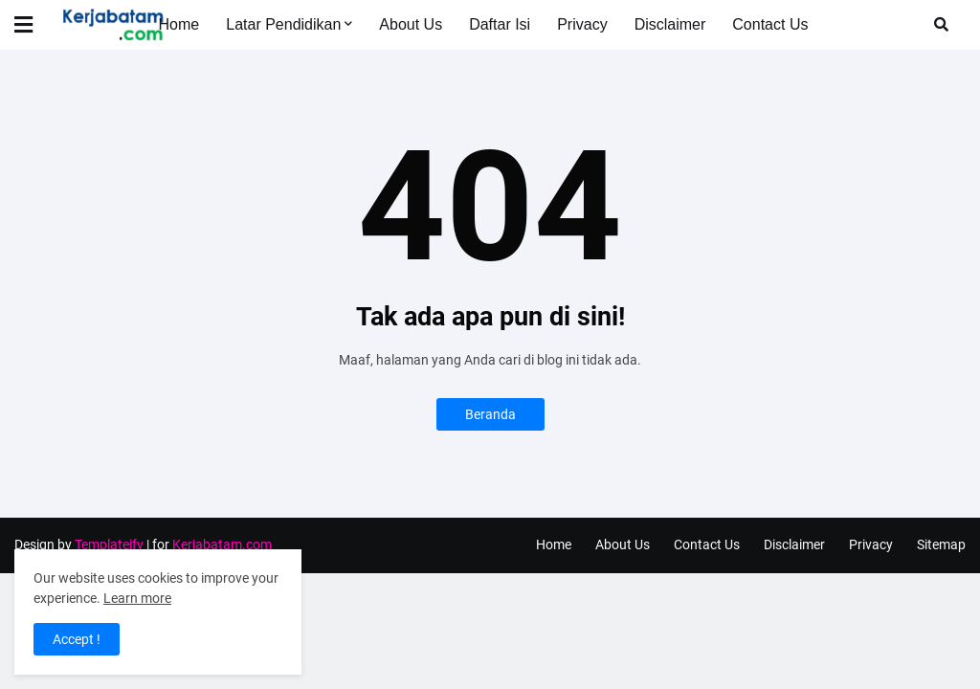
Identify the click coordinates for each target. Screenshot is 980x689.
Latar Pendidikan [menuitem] (283, 24)
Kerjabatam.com (222, 544)
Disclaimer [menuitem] (670, 24)
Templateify (109, 544)
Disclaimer (794, 544)
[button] (35, 25)
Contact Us (707, 544)
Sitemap (941, 544)
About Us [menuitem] (410, 24)
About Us (622, 544)
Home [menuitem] (179, 24)
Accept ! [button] (76, 639)
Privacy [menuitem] (582, 24)
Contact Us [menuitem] (770, 24)
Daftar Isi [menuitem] (499, 24)
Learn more (137, 598)
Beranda (490, 414)
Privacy (871, 544)
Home (553, 544)
